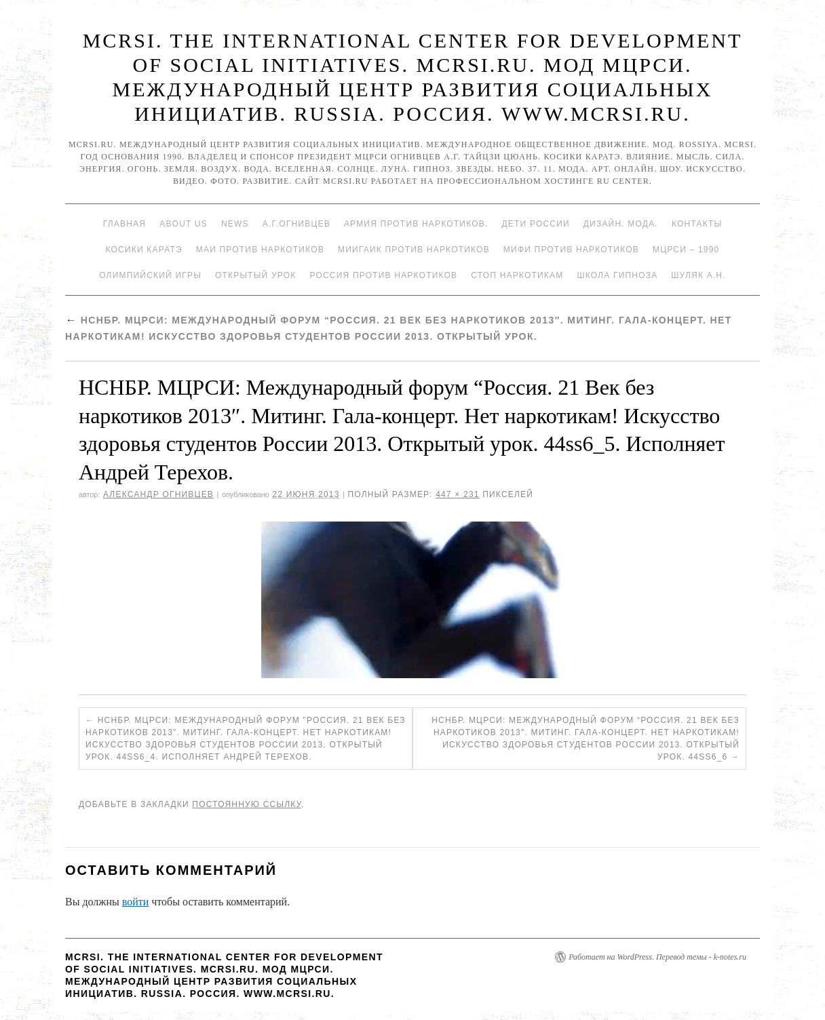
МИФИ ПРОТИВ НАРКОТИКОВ (571, 249)
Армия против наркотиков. (416, 224)
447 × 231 (458, 494)
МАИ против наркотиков (260, 249)
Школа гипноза (617, 275)
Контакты (697, 224)
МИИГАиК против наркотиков (414, 249)
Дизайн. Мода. (620, 224)
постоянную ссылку (246, 804)
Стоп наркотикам (517, 275)
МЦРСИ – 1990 (686, 249)
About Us (183, 224)
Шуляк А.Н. (698, 275)
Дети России (536, 224)
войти (135, 901)
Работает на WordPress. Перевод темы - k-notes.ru (657, 957)
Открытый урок (255, 275)
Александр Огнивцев (158, 494)
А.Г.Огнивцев (296, 224)
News (235, 224)
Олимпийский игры (150, 275)
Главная (124, 224)
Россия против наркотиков (383, 275)
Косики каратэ (144, 249)
